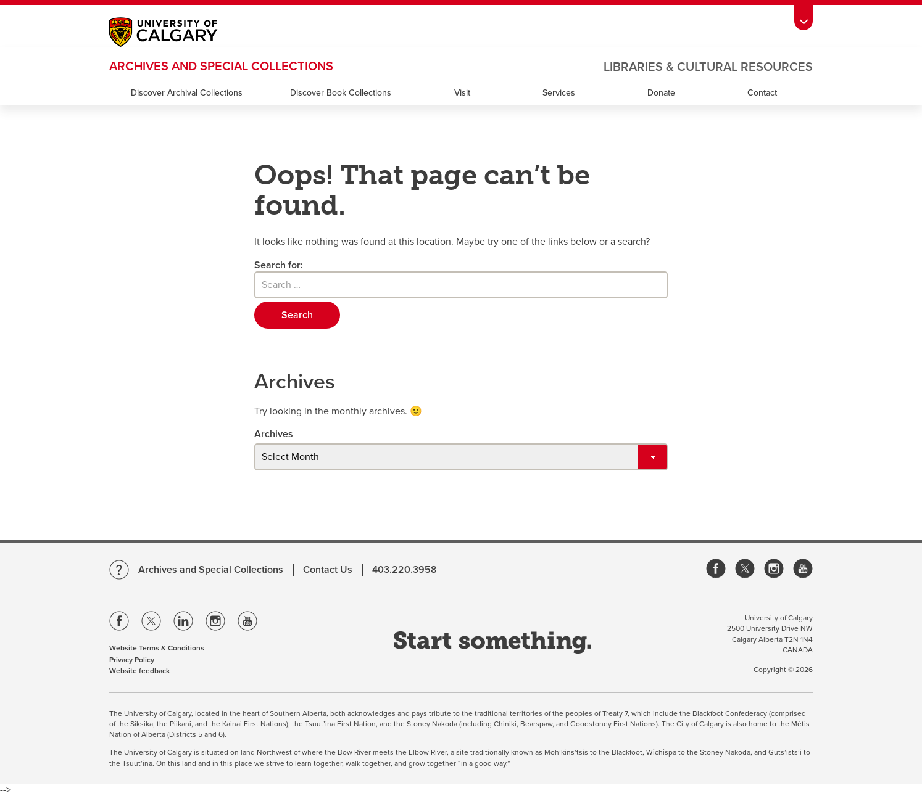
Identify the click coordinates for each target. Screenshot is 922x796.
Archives (273, 434)
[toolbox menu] (803, 17)
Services (558, 93)
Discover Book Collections (340, 93)
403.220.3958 (404, 570)
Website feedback (139, 671)
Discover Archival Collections (187, 93)
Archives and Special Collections (221, 66)
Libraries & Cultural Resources (708, 67)
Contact (762, 93)
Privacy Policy (131, 659)
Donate (661, 93)
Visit (462, 93)
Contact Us (327, 570)
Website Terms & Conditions (156, 648)
